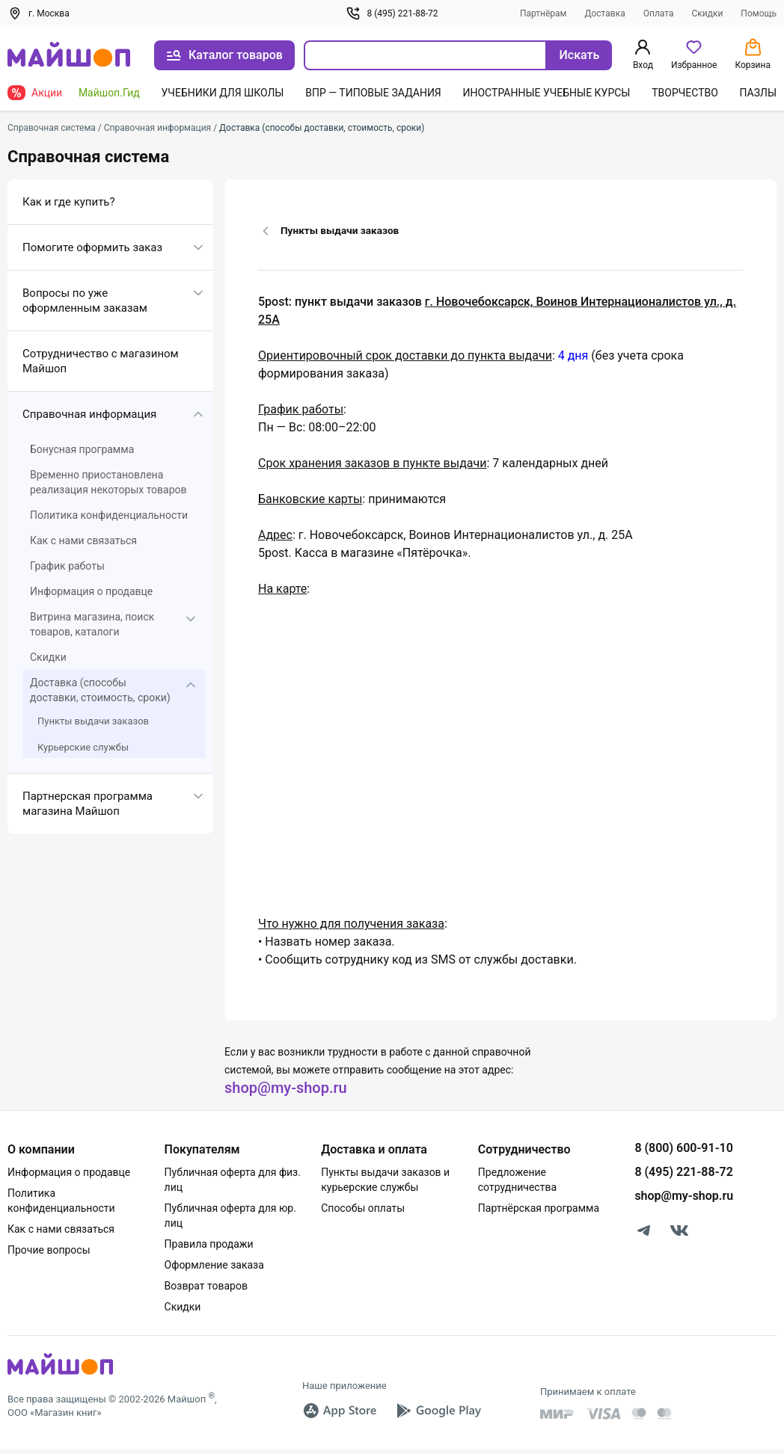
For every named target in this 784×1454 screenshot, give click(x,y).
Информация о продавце (91, 591)
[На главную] (68, 56)
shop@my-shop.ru (285, 1088)
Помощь (759, 13)
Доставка (604, 13)
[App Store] (339, 1411)
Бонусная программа (82, 449)
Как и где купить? (68, 202)
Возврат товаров (206, 1286)
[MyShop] (60, 1373)
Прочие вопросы (49, 1250)
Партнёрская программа (538, 1208)
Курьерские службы (83, 747)
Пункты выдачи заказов (93, 721)
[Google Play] (438, 1411)
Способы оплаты (363, 1208)
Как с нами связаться (83, 540)
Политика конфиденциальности (109, 515)
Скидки (707, 13)
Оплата (658, 13)
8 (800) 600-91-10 (683, 1148)
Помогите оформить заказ (92, 247)
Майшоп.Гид (109, 93)
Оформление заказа (214, 1265)
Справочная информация (89, 414)
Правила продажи (209, 1244)
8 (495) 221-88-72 (392, 13)
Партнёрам (543, 13)
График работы (67, 566)
